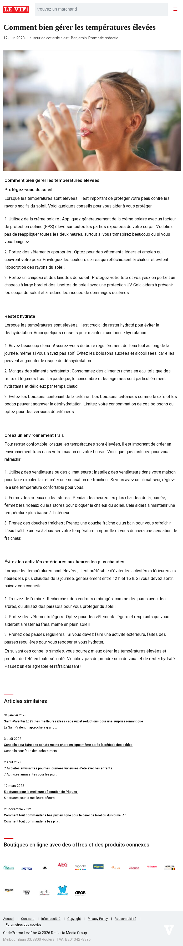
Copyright (74, 919)
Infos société (50, 919)
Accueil (8, 919)
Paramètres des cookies (24, 924)
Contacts (27, 919)
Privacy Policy (98, 919)
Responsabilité (125, 919)
